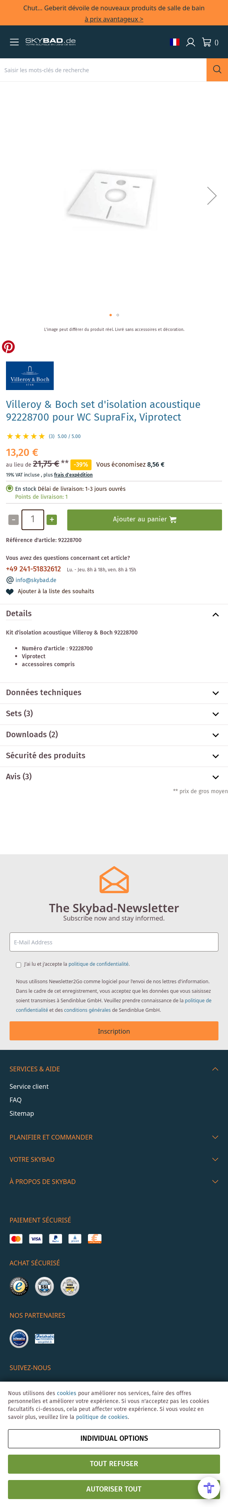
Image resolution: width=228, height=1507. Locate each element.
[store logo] (50, 42)
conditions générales (87, 1010)
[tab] (114, 614)
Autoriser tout (114, 1489)
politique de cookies (102, 1417)
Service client (29, 1086)
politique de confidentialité (98, 964)
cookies (66, 1393)
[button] (14, 42)
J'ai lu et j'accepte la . (77, 964)
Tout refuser (114, 1464)
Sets (14, 714)
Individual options (114, 1438)
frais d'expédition (73, 475)
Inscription (114, 1031)
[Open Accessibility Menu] (209, 1488)
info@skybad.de (36, 580)
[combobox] (103, 69)
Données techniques (44, 693)
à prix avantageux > (114, 19)
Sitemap (22, 1113)
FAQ (15, 1100)
